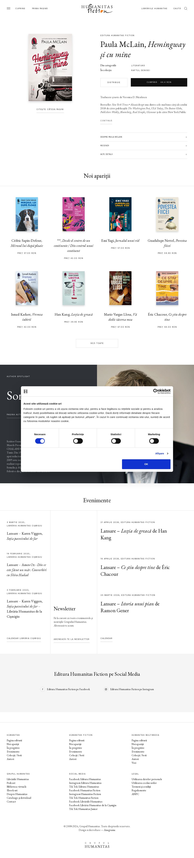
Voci (134, 762)
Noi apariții (13, 744)
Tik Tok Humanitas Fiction (83, 798)
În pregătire (13, 748)
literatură (138, 66)
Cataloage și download (19, 798)
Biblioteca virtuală (16, 786)
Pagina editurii (14, 740)
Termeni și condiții (141, 786)
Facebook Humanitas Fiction (84, 790)
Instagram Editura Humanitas (85, 783)
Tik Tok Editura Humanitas (84, 786)
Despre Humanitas (17, 794)
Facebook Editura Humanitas (85, 779)
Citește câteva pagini (50, 109)
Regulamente (139, 790)
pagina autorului (18, 415)
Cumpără (159, 82)
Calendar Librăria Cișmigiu (24, 638)
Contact (11, 801)
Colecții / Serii (14, 755)
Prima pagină (40, 8)
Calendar (106, 638)
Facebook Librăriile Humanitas (85, 801)
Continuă (106, 121)
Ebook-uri (12, 790)
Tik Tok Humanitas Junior (83, 809)
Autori (10, 759)
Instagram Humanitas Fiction (85, 794)
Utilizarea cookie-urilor (144, 783)
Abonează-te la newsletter (72, 639)
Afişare (159, 453)
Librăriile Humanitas (154, 8)
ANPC (135, 794)
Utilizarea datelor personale (147, 779)
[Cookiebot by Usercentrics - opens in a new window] (156, 391)
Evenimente (13, 751)
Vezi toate (97, 343)
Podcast (11, 783)
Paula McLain (122, 44)
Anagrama (109, 830)
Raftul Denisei (140, 70)
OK (146, 464)
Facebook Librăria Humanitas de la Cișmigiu (92, 805)
